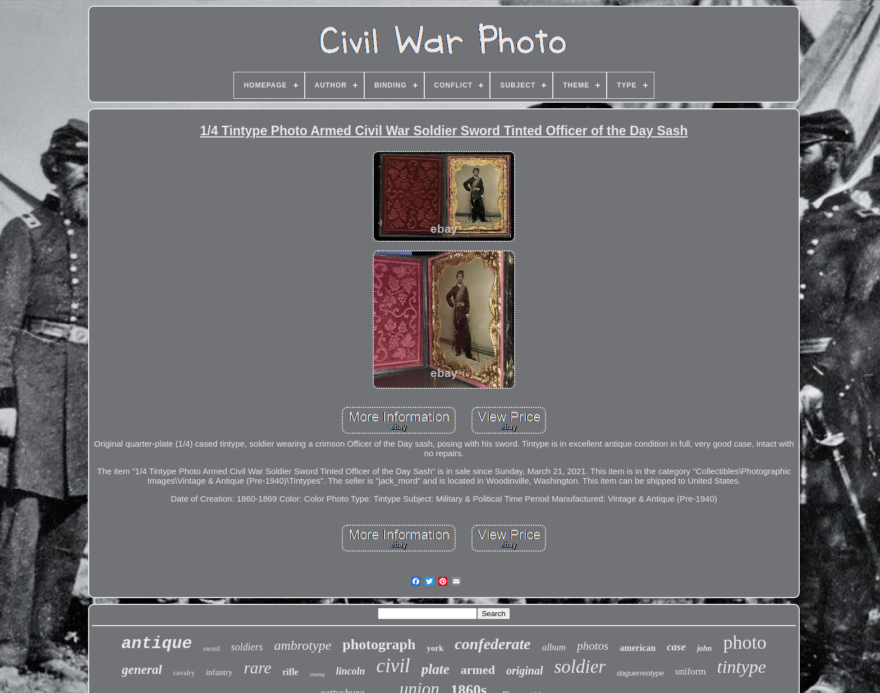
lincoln (350, 671)
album (554, 647)
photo (744, 642)
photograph (378, 644)
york (435, 648)
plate (435, 669)
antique (156, 643)
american (638, 648)
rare (257, 668)
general (142, 670)
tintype (741, 667)
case (676, 647)
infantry (219, 672)
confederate (492, 644)
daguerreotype (640, 673)
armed (478, 670)
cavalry (184, 672)
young (317, 674)
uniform (690, 671)
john (704, 648)
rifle (290, 672)
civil (393, 666)
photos (592, 646)
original (524, 670)
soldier (580, 667)
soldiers (247, 647)
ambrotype (303, 645)
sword (211, 649)
